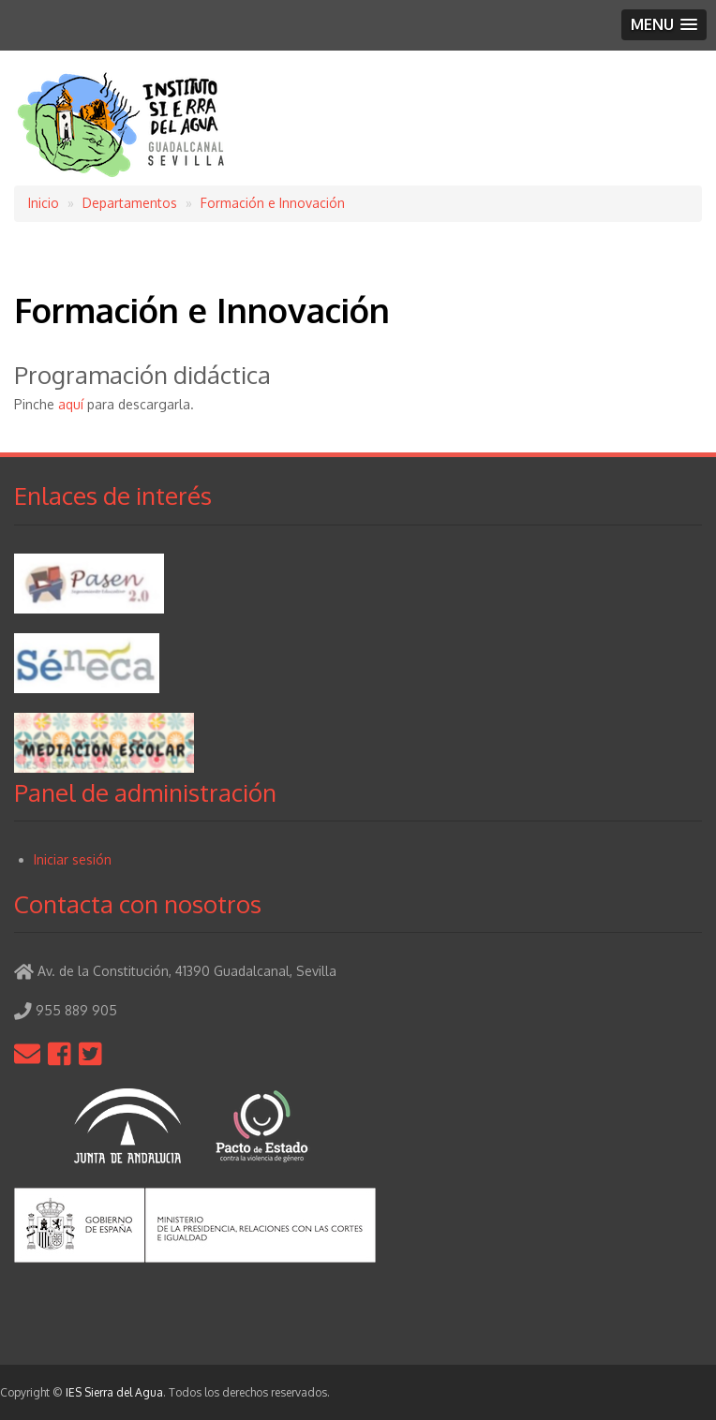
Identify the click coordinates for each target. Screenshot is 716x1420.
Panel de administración (145, 792)
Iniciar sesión (73, 859)
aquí (70, 404)
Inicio (43, 203)
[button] (664, 24)
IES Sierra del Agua (114, 1392)
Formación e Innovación (273, 203)
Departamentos (129, 203)
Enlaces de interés (113, 495)
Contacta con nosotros (137, 903)
